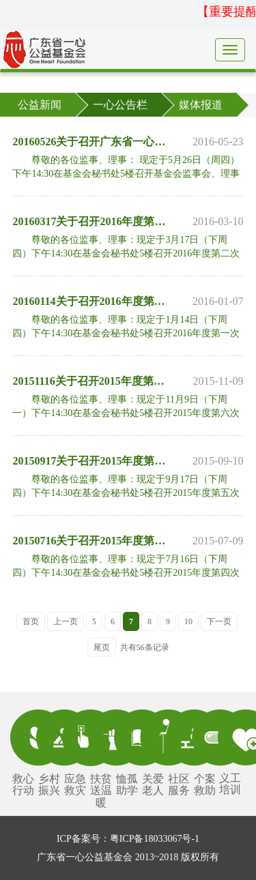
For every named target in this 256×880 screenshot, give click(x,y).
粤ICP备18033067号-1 (154, 839)
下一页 (219, 621)
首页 (31, 621)
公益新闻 (39, 105)
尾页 (102, 647)
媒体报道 (201, 105)
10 (188, 621)
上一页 (65, 621)
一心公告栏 (120, 105)
